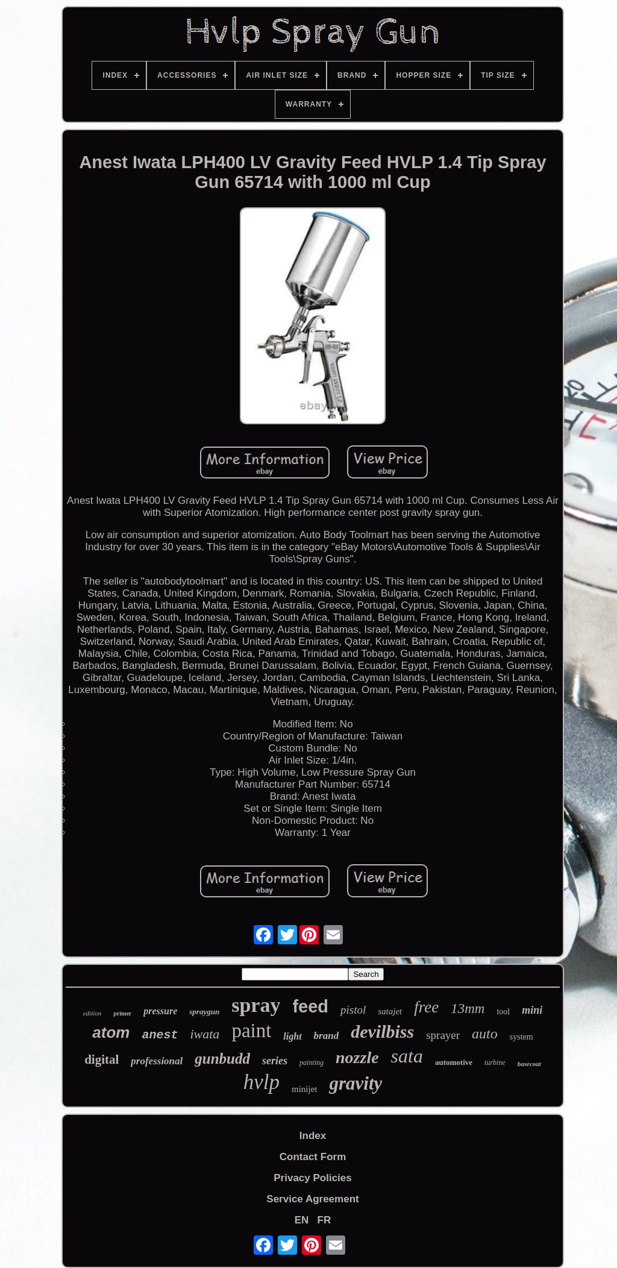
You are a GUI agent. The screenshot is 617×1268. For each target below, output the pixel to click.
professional (157, 1061)
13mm (467, 1008)
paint (251, 1030)
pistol (353, 1009)
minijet (305, 1089)
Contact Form (313, 1157)
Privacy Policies (312, 1178)
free (426, 1007)
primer (122, 1013)
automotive (453, 1062)
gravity (355, 1083)
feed (310, 1006)
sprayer (443, 1035)
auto (485, 1033)
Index (312, 1135)
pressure (160, 1011)
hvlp (261, 1082)
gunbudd (222, 1058)
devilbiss (382, 1031)
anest (160, 1035)
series (274, 1061)
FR (324, 1220)
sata (407, 1056)
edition (92, 1013)
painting (311, 1062)
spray (255, 1005)
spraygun (204, 1011)
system (521, 1036)
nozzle (357, 1057)
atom (111, 1032)
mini (532, 1010)
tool (503, 1011)
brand (326, 1035)
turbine (495, 1062)
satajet (390, 1011)
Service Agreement (312, 1199)
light (292, 1036)
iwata (204, 1033)
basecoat (529, 1063)
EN (302, 1220)
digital (101, 1059)
